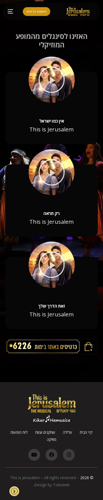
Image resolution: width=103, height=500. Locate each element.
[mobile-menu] (12, 11)
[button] (51, 79)
